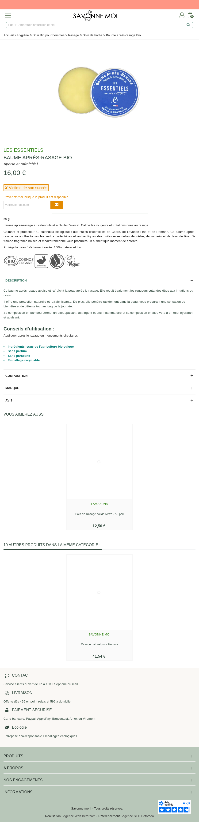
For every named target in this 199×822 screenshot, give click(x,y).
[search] (188, 25)
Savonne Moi (100, 634)
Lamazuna (99, 504)
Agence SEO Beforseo (138, 816)
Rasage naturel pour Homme (99, 644)
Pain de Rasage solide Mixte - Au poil (99, 514)
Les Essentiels (23, 150)
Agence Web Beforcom (79, 816)
